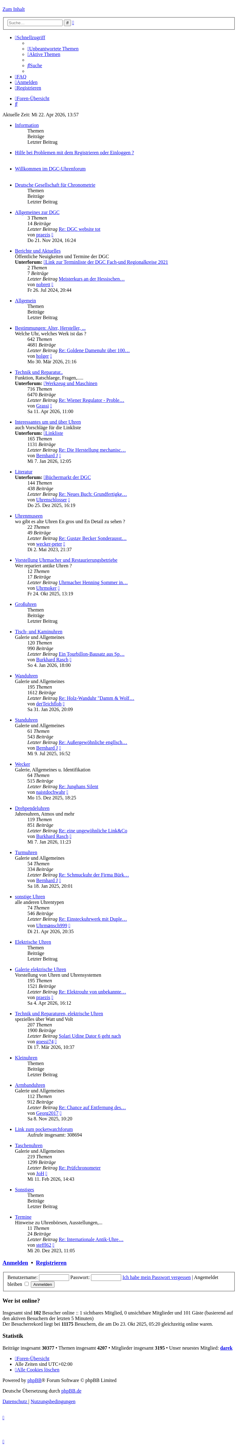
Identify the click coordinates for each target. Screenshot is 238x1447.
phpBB (34, 1380)
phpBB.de (71, 1390)
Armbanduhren (30, 1085)
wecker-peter (49, 544)
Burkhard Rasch (52, 659)
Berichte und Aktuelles (38, 251)
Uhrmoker (46, 588)
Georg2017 (47, 1113)
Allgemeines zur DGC (37, 212)
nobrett (43, 284)
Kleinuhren (26, 1057)
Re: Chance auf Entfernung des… (92, 1107)
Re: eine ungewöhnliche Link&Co (93, 830)
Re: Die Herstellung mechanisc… (92, 450)
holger (42, 356)
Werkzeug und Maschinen (71, 383)
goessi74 (45, 1041)
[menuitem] (53, 48)
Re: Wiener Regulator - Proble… (91, 400)
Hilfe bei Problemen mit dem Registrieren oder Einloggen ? (74, 152)
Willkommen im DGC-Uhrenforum (50, 168)
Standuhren (26, 720)
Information (27, 125)
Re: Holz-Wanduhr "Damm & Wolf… (96, 698)
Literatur (23, 471)
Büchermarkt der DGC (67, 477)
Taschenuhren (29, 1145)
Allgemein (25, 300)
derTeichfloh (49, 703)
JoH (40, 1173)
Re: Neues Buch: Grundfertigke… (93, 494)
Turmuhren (26, 852)
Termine (23, 1217)
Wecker (22, 764)
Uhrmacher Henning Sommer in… (93, 582)
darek (226, 1348)
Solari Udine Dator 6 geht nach (90, 1036)
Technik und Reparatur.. (39, 372)
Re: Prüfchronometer (80, 1167)
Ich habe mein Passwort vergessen (156, 1277)
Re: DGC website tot (79, 229)
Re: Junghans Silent (78, 786)
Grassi (42, 405)
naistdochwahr (50, 792)
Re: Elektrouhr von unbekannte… (92, 991)
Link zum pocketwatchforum (44, 1129)
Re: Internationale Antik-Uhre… (91, 1239)
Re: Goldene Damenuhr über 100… (94, 350)
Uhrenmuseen (29, 516)
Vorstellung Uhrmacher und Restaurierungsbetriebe (66, 560)
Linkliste (53, 433)
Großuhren (25, 604)
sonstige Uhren (30, 896)
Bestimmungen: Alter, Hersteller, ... (50, 328)
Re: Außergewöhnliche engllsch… (93, 742)
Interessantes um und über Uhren (48, 422)
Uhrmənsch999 (51, 925)
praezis (43, 234)
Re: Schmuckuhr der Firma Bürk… (94, 874)
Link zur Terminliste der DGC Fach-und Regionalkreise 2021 (106, 262)
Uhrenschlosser (51, 499)
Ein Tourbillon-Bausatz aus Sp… (91, 654)
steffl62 (43, 1245)
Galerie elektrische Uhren (40, 969)
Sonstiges (24, 1189)
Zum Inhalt (13, 9)
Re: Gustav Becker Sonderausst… (92, 538)
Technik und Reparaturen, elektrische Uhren (59, 1013)
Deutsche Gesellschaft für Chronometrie (55, 185)
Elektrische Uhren (33, 942)
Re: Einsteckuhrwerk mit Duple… (93, 919)
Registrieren (51, 1262)
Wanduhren (26, 675)
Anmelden (15, 1262)
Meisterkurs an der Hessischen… (92, 278)
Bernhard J (47, 455)
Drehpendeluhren (32, 808)
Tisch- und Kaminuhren (38, 631)
